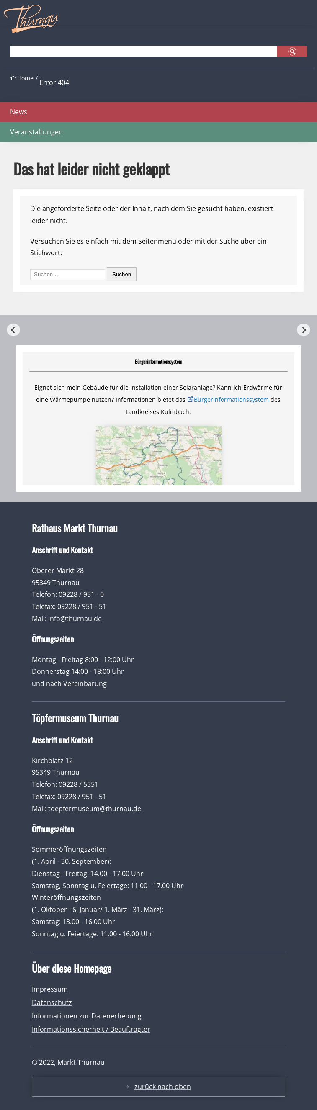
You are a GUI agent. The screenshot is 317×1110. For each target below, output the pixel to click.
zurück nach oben (162, 1086)
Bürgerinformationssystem (231, 399)
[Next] (303, 330)
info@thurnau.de (75, 618)
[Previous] (13, 330)
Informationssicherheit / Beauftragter (91, 1029)
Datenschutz (52, 1002)
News (18, 111)
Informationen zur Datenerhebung (87, 1015)
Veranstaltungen (36, 131)
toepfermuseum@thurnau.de (94, 808)
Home (25, 78)
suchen (292, 51)
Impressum (50, 989)
